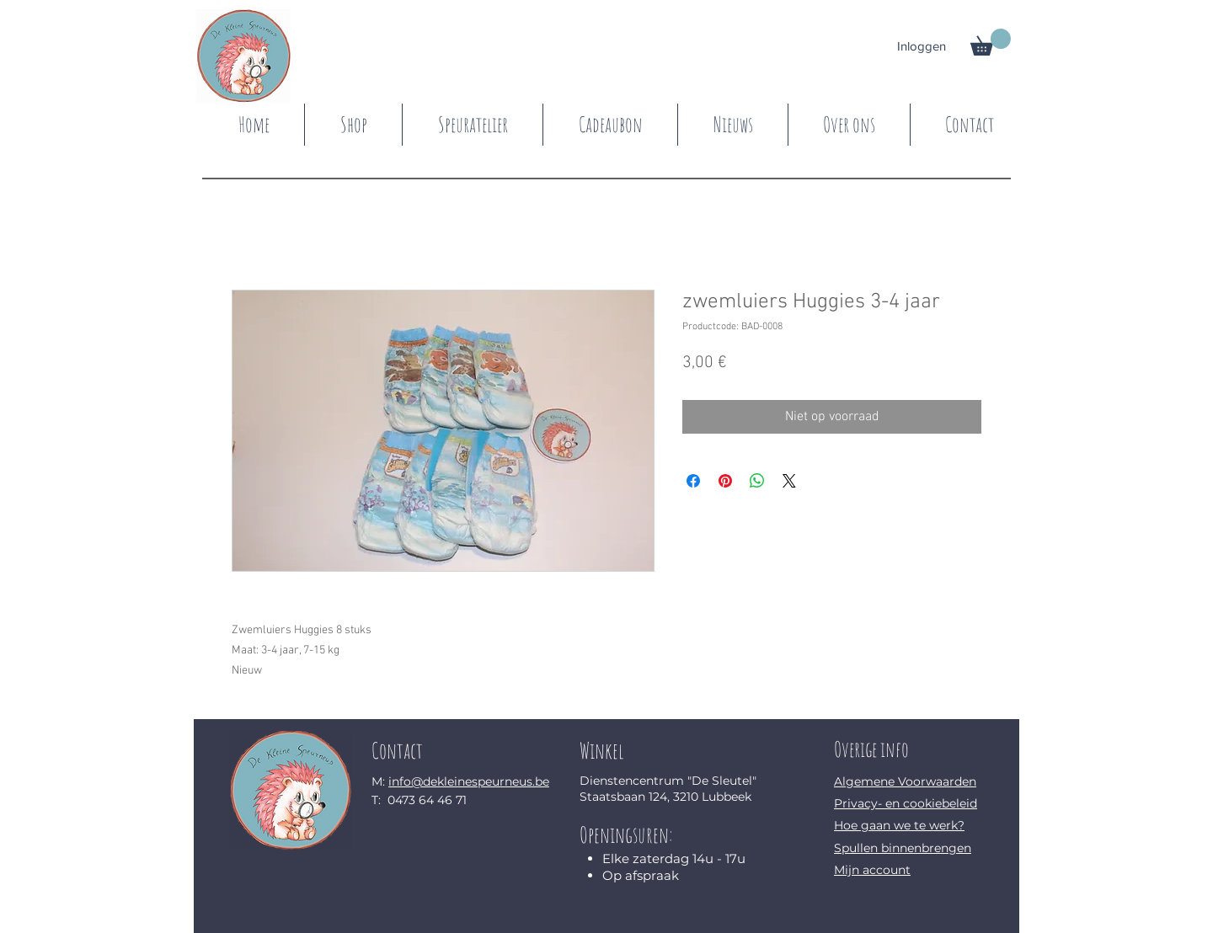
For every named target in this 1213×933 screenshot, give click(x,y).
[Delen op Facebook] (693, 481)
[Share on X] (789, 481)
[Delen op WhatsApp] (757, 481)
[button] (990, 42)
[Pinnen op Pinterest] (725, 481)
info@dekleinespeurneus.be (468, 781)
